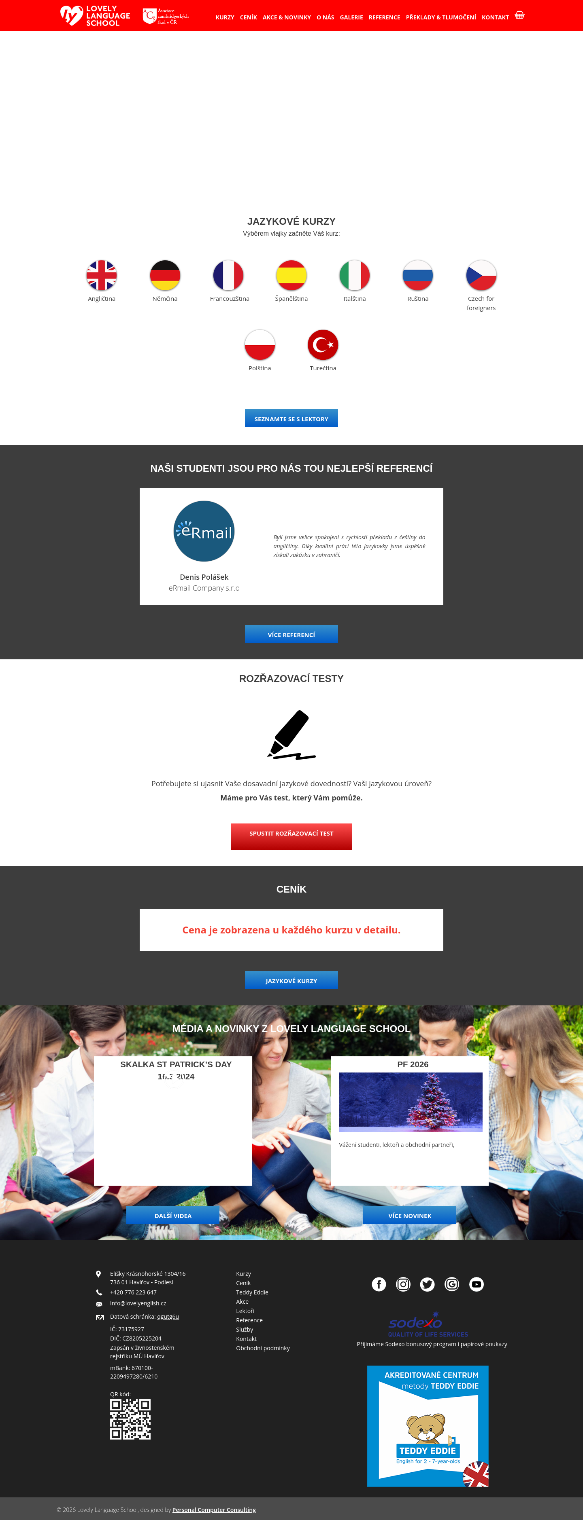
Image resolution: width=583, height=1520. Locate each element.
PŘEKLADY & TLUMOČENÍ (441, 17)
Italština (354, 298)
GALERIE (351, 17)
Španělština (291, 298)
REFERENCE (384, 17)
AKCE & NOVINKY (287, 17)
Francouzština (230, 298)
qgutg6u (168, 1316)
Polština (260, 368)
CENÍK (248, 17)
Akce (242, 1301)
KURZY (225, 17)
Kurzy (243, 1273)
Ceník (243, 1283)
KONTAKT (495, 17)
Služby (244, 1329)
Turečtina (323, 368)
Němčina (164, 298)
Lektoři (245, 1311)
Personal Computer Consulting (214, 1510)
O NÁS (325, 17)
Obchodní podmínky (262, 1348)
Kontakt (246, 1339)
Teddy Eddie (252, 1292)
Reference (249, 1320)
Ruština (417, 298)
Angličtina (101, 298)
